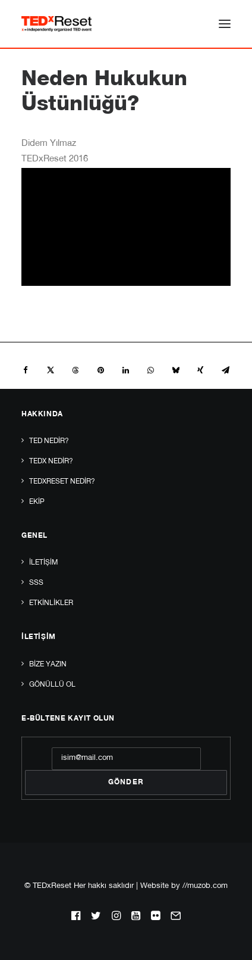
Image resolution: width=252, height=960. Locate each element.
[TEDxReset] (56, 24)
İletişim (43, 562)
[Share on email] (225, 370)
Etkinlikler (51, 603)
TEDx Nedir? (51, 461)
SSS (36, 583)
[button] (224, 24)
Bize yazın (48, 664)
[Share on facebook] (25, 370)
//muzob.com (205, 886)
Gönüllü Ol (52, 684)
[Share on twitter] (50, 370)
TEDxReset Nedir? (62, 481)
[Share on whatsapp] (150, 370)
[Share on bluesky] (175, 370)
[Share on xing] (200, 370)
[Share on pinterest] (100, 370)
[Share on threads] (75, 370)
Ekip (37, 502)
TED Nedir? (49, 441)
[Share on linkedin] (125, 370)
